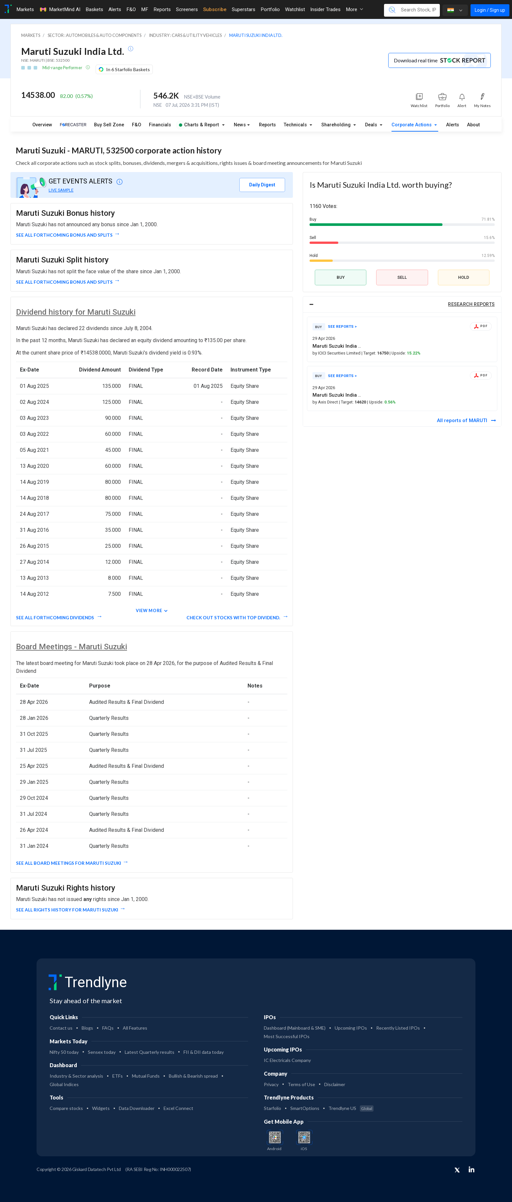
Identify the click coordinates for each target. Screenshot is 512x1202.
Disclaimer (334, 1084)
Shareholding (336, 125)
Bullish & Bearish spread (193, 1076)
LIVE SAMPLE (61, 190)
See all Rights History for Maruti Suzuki (67, 909)
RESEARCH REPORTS (471, 304)
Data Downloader (136, 1108)
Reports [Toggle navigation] (162, 9)
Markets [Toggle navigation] (25, 9)
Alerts (452, 125)
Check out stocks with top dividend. (233, 617)
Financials (160, 125)
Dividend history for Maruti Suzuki (76, 312)
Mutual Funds (146, 1076)
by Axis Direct (325, 402)
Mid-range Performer (62, 67)
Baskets (94, 9)
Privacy (271, 1084)
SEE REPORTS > (342, 326)
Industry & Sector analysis (76, 1076)
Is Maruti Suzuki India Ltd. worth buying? (381, 184)
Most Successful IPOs (287, 1036)
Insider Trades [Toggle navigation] (325, 9)
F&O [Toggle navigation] (131, 9)
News (240, 125)
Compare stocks (66, 1108)
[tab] (402, 304)
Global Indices (64, 1084)
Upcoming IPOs (351, 1028)
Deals (371, 125)
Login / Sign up (490, 10)
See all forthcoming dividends (55, 617)
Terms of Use (301, 1084)
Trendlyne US (351, 1108)
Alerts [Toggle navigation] (114, 9)
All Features (135, 1028)
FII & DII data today (204, 1052)
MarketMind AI (59, 9)
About (473, 125)
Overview (42, 125)
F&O (136, 125)
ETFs (117, 1076)
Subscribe (215, 9)
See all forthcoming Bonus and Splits (64, 235)
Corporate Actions (412, 125)
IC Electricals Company (287, 1060)
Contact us (61, 1028)
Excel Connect (178, 1108)
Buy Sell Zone (109, 125)
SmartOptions (304, 1108)
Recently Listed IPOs (398, 1028)
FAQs (108, 1028)
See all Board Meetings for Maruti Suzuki (68, 863)
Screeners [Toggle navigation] (187, 9)
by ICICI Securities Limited (336, 353)
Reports (267, 125)
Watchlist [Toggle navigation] (295, 9)
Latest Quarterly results (149, 1052)
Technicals (296, 125)
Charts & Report (199, 125)
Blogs (87, 1028)
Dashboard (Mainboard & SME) (295, 1028)
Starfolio (272, 1108)
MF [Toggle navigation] (144, 9)
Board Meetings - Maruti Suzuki (71, 646)
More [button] (354, 9)
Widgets (101, 1108)
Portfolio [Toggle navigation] (270, 9)
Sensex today (102, 1052)
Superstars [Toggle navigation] (243, 9)
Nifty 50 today (64, 1052)
